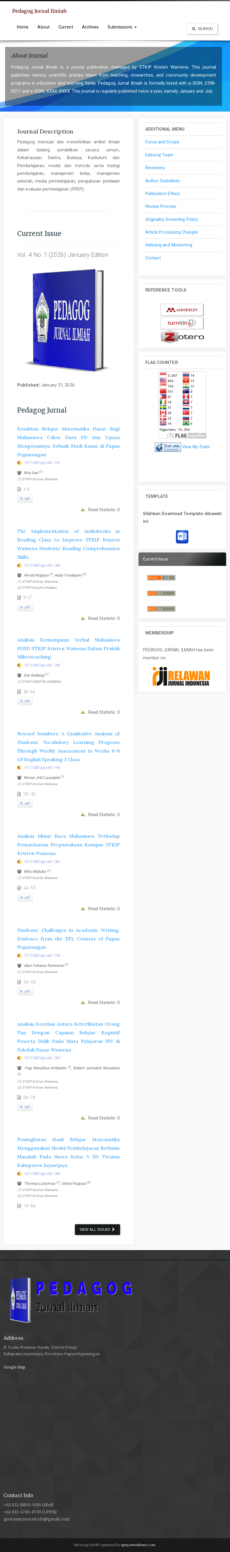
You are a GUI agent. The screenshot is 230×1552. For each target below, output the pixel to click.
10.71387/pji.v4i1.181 (42, 862)
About (43, 27)
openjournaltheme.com (138, 1545)
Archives (90, 27)
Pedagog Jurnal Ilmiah (39, 11)
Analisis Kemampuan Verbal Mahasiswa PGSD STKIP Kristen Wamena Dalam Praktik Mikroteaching (68, 648)
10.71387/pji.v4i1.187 (42, 1058)
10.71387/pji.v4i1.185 (42, 1174)
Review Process (160, 206)
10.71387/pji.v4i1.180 (42, 665)
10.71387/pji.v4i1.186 (42, 565)
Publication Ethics (162, 193)
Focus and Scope (162, 142)
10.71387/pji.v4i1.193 (42, 956)
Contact (153, 258)
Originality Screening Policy (171, 219)
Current (66, 27)
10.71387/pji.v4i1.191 (42, 463)
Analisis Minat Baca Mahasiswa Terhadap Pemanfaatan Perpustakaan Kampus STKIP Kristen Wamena (68, 844)
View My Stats (196, 447)
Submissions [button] (122, 27)
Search (202, 28)
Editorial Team (159, 155)
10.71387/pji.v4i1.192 (42, 768)
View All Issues (97, 1229)
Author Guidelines (162, 180)
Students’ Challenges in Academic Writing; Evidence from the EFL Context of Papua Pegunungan (68, 938)
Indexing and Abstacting (168, 245)
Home (23, 27)
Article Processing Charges (171, 232)
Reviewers (155, 167)
